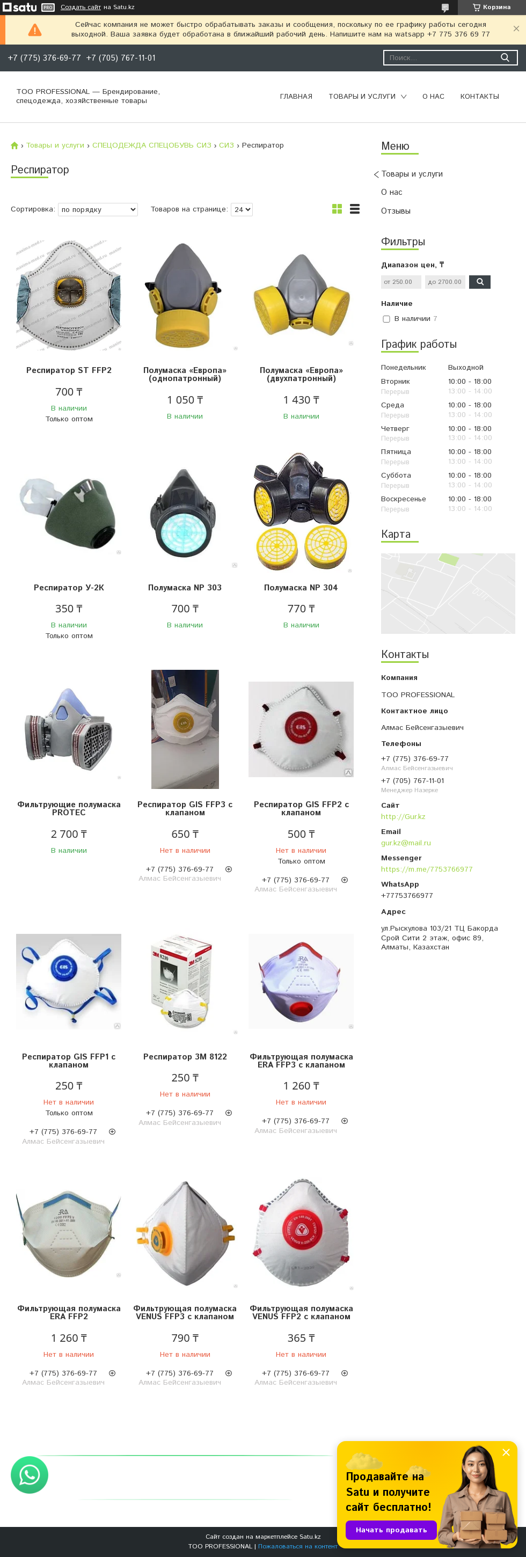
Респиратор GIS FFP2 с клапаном (301, 809)
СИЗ (226, 145)
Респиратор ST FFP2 (69, 371)
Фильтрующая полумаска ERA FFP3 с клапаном (301, 1061)
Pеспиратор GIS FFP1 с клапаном (68, 1061)
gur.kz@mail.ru (406, 843)
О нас (433, 97)
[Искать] (505, 57)
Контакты (480, 97)
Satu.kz (310, 1536)
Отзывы (396, 211)
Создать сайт (81, 7)
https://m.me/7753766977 (427, 869)
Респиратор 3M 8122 (185, 1057)
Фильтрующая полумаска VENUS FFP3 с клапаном (185, 1313)
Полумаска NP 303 (185, 588)
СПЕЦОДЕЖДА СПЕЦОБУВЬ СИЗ (151, 145)
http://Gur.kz (403, 817)
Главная (296, 97)
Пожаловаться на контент (298, 1546)
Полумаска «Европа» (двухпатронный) (301, 375)
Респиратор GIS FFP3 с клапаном (184, 809)
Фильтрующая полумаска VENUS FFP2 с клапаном (301, 1313)
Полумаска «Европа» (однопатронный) (185, 375)
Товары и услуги (362, 97)
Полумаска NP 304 (301, 588)
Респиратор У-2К (69, 588)
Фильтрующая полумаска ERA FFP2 (69, 1313)
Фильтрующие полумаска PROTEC (69, 809)
